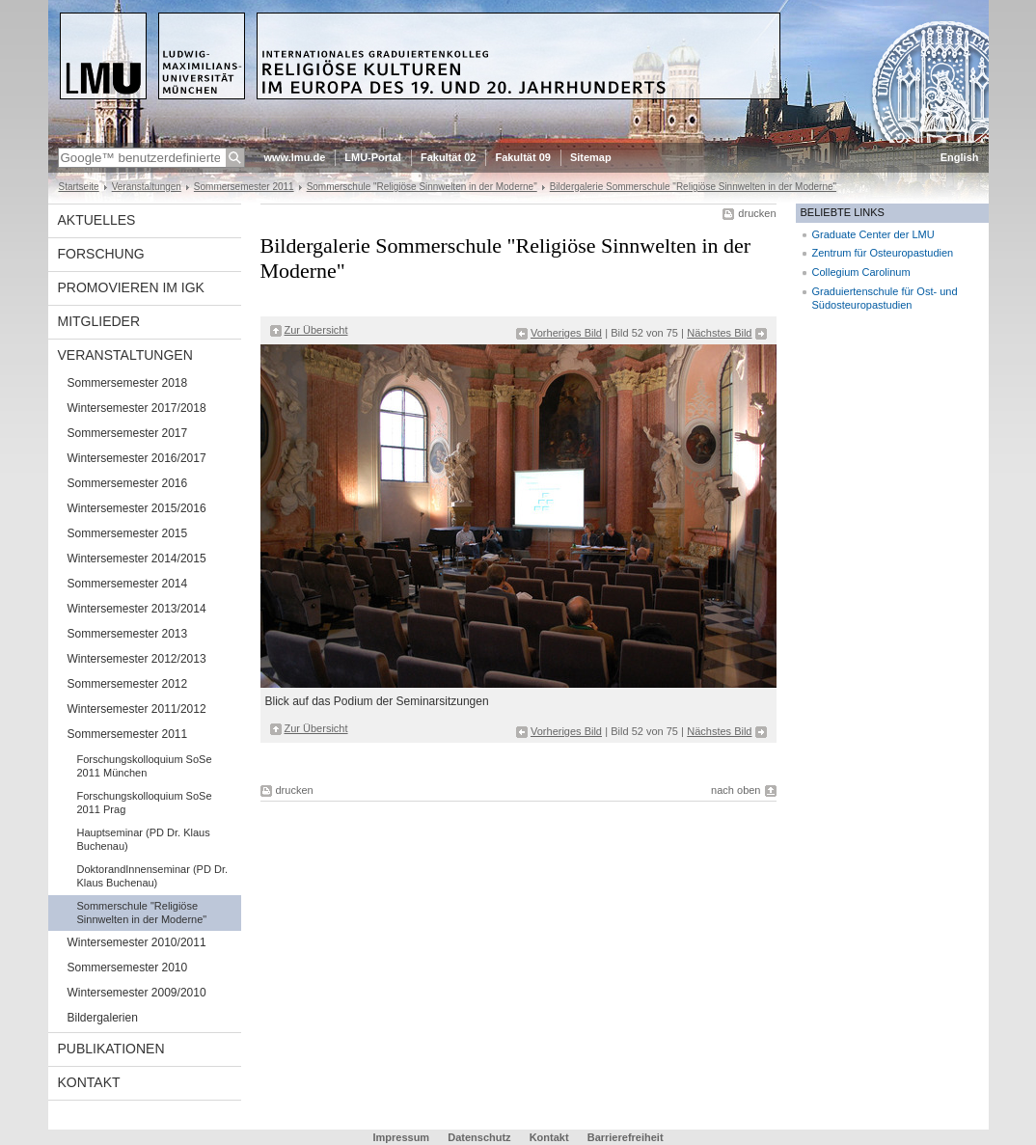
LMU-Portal (372, 157)
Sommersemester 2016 (128, 483)
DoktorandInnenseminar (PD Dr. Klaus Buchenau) (153, 875)
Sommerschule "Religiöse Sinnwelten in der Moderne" (422, 186)
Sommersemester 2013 (128, 634)
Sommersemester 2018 (128, 383)
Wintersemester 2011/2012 (137, 709)
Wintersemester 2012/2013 (137, 659)
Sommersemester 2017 (128, 433)
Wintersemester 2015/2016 (137, 508)
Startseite (79, 186)
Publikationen (111, 1048)
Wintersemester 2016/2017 (137, 458)
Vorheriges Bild (566, 333)
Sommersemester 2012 (128, 684)
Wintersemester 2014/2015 (137, 558)
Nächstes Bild (719, 333)
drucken (757, 213)
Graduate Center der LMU (873, 234)
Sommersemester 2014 (128, 583)
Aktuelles (97, 220)
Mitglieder (99, 321)
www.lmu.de (295, 157)
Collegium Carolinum (861, 272)
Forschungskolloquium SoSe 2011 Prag (144, 802)
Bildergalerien (103, 1017)
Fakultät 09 (522, 157)
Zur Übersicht (316, 330)
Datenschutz (479, 1137)
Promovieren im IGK (131, 287)
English (960, 157)
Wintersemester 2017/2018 (137, 408)
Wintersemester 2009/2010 (137, 992)
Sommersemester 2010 (128, 967)
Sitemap (591, 157)
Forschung (101, 253)
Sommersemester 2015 (128, 533)
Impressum (400, 1137)
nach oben (735, 790)
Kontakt (89, 1082)
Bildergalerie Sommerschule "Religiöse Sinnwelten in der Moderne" (693, 186)
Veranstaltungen (146, 186)
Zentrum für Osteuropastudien (883, 253)
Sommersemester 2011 (244, 186)
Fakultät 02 (448, 157)
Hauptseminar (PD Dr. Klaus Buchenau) (143, 839)
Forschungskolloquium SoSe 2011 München (144, 765)
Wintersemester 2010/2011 (137, 942)
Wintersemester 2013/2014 (137, 608)
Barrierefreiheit (625, 1137)
